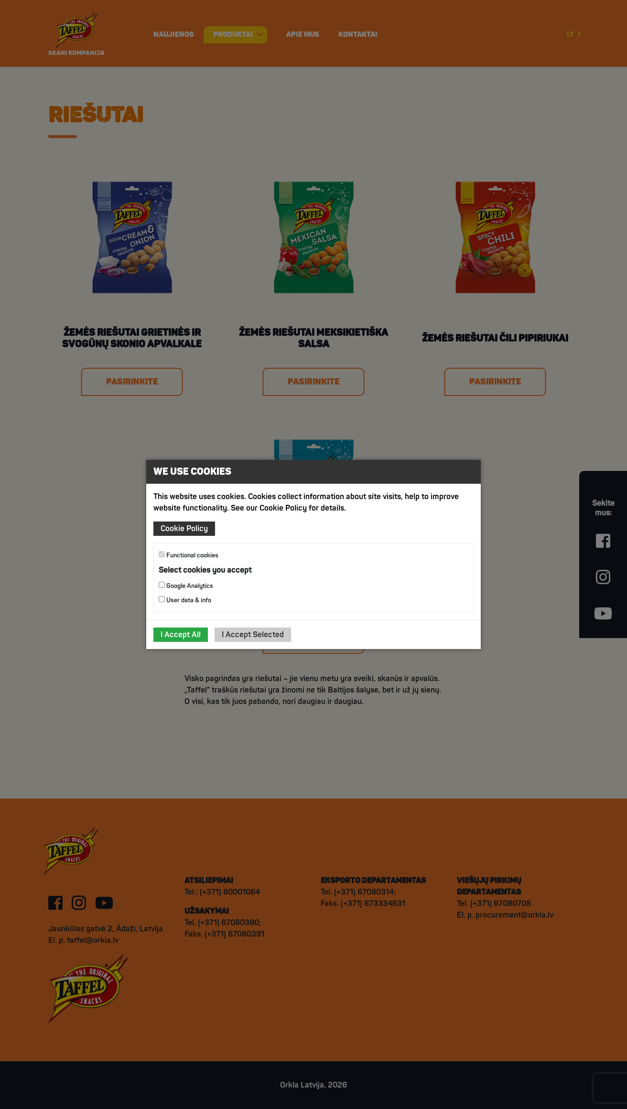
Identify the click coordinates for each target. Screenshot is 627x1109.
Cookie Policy (184, 528)
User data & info (185, 600)
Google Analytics (186, 586)
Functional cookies (188, 555)
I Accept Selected (253, 635)
